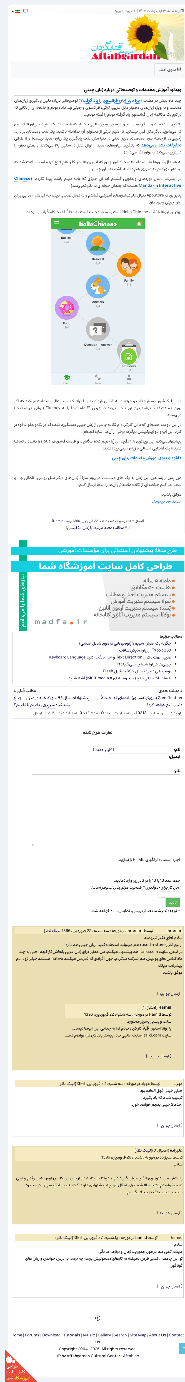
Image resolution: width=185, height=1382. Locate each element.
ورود (112, 11)
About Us (152, 1335)
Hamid (53, 521)
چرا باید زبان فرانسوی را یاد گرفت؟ (105, 100)
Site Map (132, 1335)
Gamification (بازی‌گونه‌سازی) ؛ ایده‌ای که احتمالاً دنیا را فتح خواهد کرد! (136, 701)
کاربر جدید (98, 750)
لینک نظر (47, 930)
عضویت (124, 11)
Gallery (99, 1335)
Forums (27, 1335)
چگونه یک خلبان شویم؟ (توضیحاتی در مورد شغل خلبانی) (120, 643)
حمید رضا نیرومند (161, 501)
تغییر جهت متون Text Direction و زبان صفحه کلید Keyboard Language (105, 657)
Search (115, 1335)
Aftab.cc (126, 1356)
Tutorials (66, 1335)
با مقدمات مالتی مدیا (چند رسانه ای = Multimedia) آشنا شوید (114, 678)
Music (84, 1335)
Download (46, 1335)
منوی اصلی (164, 71)
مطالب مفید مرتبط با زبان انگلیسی (90, 527)
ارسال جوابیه (164, 993)
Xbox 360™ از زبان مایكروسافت (140, 650)
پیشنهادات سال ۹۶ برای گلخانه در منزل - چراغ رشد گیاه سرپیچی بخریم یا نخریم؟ (46, 701)
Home (11, 1335)
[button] (10, 11)
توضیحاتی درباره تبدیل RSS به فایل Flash (132, 671)
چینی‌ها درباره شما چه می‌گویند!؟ (138, 664)
